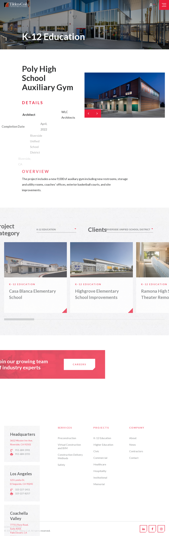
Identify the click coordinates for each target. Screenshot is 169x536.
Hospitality (99, 528)
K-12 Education (102, 495)
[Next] (97, 113)
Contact (133, 515)
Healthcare (99, 522)
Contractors (136, 508)
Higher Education (103, 502)
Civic (96, 508)
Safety (61, 522)
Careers (18, 364)
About (132, 495)
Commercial (100, 515)
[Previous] (88, 113)
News (132, 502)
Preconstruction (67, 495)
